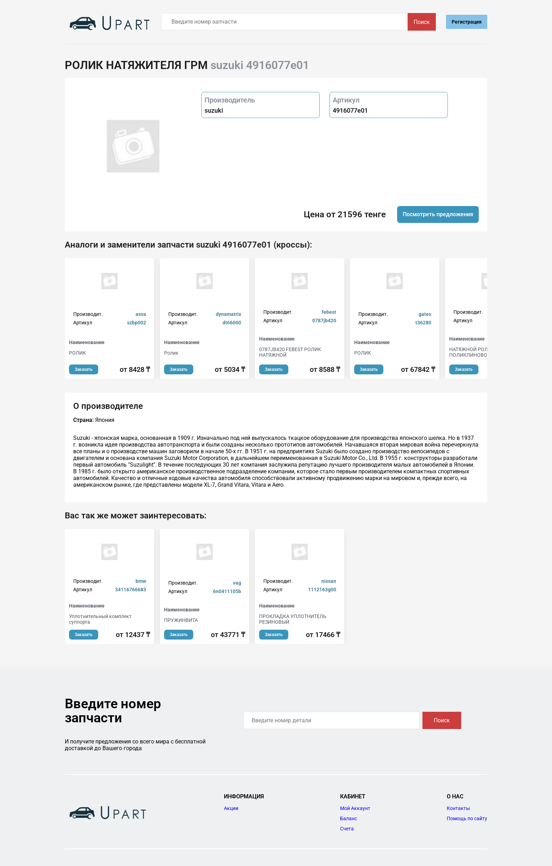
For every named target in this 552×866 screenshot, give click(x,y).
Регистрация (467, 22)
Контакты (458, 808)
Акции (231, 808)
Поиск (422, 22)
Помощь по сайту (467, 818)
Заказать (84, 369)
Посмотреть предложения (438, 214)
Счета (347, 828)
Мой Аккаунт (355, 808)
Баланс (348, 818)
